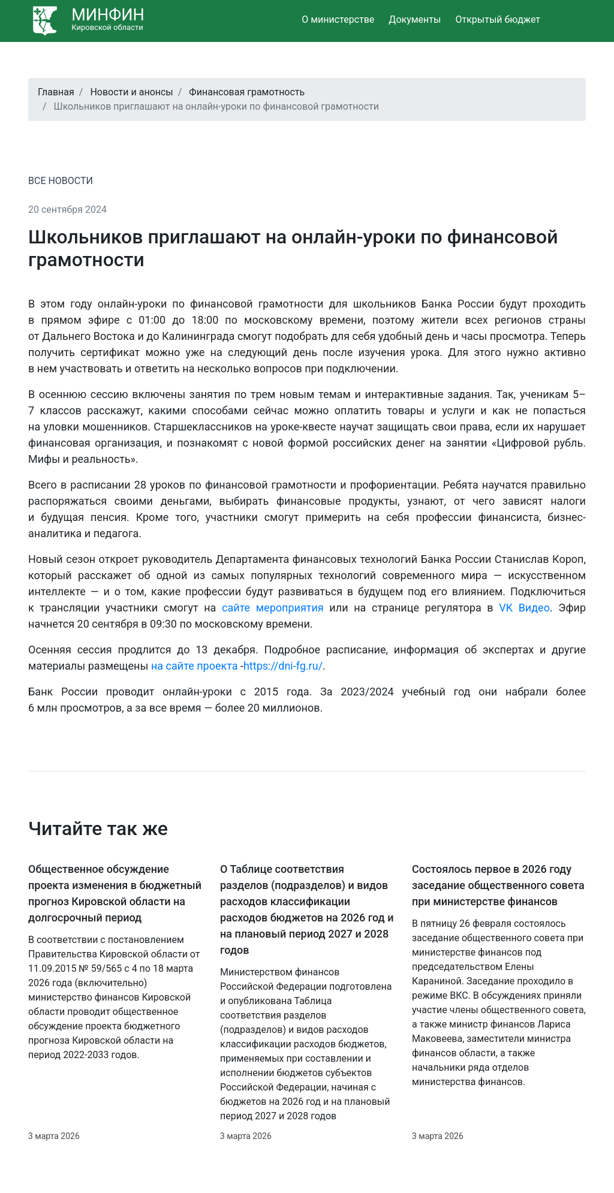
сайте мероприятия (273, 607)
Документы (415, 19)
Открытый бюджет (497, 19)
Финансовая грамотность (247, 92)
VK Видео (524, 607)
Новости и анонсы (131, 92)
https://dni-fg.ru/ (283, 665)
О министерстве (338, 19)
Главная (56, 92)
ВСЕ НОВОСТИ (60, 180)
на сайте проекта (194, 665)
